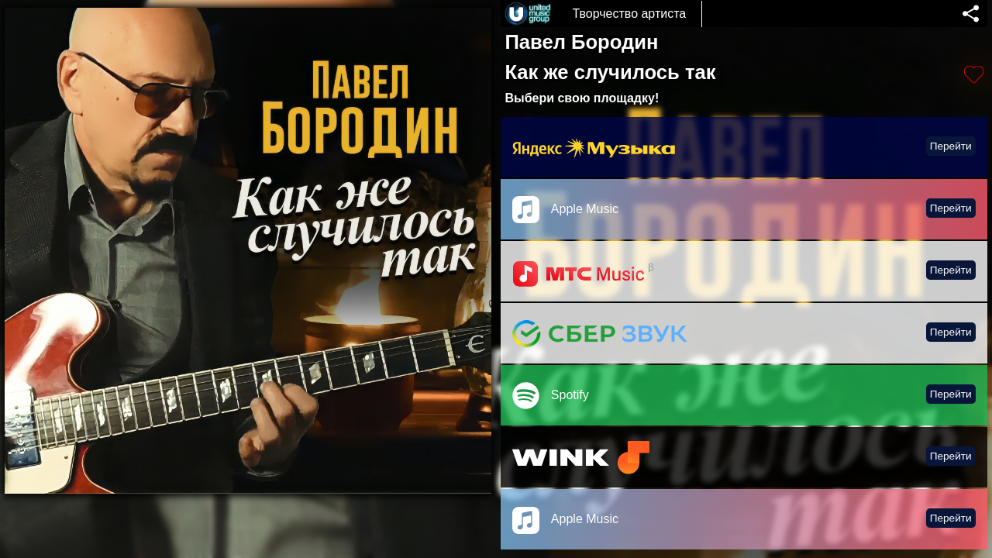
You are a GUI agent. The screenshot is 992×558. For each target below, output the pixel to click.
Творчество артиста (629, 13)
